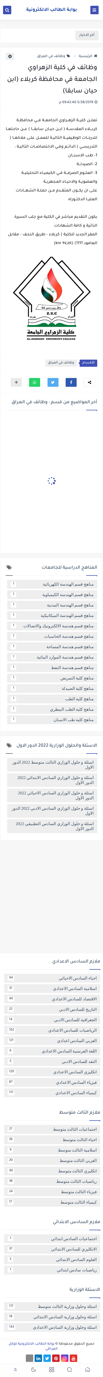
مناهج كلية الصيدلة (52, 688)
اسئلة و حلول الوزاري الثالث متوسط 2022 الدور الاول (53, 764)
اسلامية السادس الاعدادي (52, 988)
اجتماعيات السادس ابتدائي (52, 1238)
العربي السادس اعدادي (52, 1040)
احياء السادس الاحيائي (52, 978)
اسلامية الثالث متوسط (52, 1150)
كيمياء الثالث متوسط (52, 1202)
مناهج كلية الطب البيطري (52, 709)
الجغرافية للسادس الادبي (52, 1019)
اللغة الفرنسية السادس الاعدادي (52, 1051)
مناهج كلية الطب (52, 698)
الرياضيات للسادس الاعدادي (52, 1030)
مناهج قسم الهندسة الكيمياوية (52, 594)
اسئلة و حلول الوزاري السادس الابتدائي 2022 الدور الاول (56, 780)
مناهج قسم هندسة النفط (52, 667)
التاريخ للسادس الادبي (52, 1009)
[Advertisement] (51, 898)
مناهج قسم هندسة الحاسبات (52, 636)
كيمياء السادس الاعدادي (52, 1092)
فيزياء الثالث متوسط (52, 1191)
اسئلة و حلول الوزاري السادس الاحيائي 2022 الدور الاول (56, 795)
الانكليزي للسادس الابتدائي (52, 1249)
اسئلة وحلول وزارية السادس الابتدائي (52, 1316)
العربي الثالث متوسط (52, 1160)
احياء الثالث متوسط (52, 1139)
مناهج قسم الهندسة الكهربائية (52, 584)
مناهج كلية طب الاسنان (52, 719)
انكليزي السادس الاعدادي (52, 1072)
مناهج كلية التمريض (52, 678)
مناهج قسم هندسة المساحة (52, 646)
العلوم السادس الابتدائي (52, 1259)
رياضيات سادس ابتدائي (52, 1270)
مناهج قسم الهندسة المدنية (52, 605)
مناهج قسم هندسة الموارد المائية (52, 657)
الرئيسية (88, 56)
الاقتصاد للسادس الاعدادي (52, 999)
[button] (71, 382)
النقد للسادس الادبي (52, 1061)
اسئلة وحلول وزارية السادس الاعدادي (52, 1327)
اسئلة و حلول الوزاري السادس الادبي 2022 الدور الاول (53, 811)
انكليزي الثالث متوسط (52, 1171)
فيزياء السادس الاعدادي (52, 1082)
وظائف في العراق (53, 56)
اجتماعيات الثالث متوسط (52, 1129)
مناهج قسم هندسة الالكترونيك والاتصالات (52, 625)
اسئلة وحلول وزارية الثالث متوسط (52, 1306)
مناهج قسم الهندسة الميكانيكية (52, 615)
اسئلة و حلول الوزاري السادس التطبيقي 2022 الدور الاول (55, 826)
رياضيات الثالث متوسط (52, 1181)
